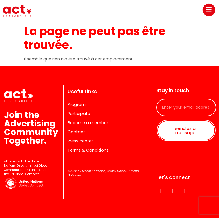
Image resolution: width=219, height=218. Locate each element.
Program (77, 104)
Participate (79, 113)
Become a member (88, 123)
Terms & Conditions (88, 150)
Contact (76, 132)
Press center (80, 141)
